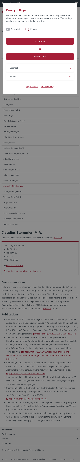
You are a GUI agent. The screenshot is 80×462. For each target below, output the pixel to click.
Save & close (40, 56)
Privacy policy (47, 86)
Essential (15, 29)
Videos (33, 29)
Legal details (32, 86)
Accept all (40, 41)
